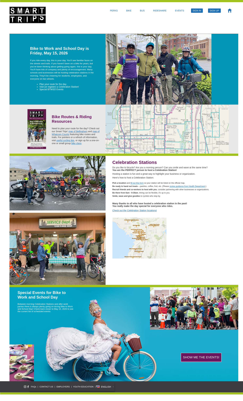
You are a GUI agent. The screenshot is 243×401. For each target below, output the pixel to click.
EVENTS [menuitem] (179, 10)
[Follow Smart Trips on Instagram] (25, 386)
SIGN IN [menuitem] (197, 10)
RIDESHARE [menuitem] (160, 10)
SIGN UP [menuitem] (214, 10)
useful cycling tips (65, 140)
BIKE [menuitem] (128, 10)
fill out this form (137, 183)
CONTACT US (46, 386)
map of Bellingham (77, 131)
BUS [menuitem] (142, 10)
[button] (105, 387)
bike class (76, 143)
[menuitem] (229, 11)
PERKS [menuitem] (114, 10)
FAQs (33, 386)
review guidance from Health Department (187, 186)
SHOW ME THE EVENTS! (201, 357)
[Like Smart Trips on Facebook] (28, 386)
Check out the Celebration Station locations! (134, 210)
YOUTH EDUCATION (83, 386)
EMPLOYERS (63, 386)
